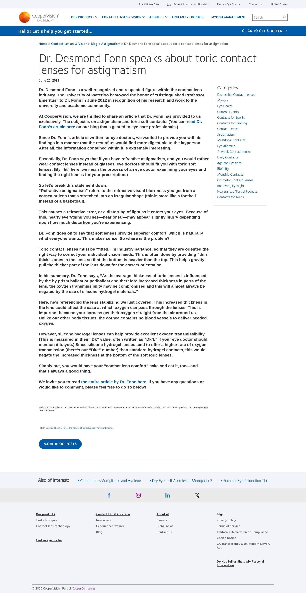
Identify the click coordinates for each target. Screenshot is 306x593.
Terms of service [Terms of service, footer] (228, 525)
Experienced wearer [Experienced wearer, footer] (110, 525)
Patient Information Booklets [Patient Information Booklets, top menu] (191, 4)
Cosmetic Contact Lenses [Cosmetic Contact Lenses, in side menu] (235, 180)
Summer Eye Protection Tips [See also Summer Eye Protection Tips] (245, 480)
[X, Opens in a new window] (197, 496)
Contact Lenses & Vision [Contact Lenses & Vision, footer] (113, 513)
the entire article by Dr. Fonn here (113, 382)
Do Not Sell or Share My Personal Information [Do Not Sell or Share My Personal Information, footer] (240, 563)
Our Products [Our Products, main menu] (82, 16)
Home (43, 43)
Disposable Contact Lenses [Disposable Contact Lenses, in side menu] (236, 94)
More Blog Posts (60, 443)
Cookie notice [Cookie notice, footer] (226, 537)
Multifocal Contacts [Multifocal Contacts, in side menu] (231, 140)
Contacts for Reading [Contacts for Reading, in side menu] (232, 123)
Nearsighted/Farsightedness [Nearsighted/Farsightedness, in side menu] (237, 191)
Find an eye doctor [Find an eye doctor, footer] (49, 540)
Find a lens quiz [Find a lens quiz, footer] (46, 519)
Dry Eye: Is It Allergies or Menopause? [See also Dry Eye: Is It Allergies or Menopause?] (182, 480)
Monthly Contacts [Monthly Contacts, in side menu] (230, 174)
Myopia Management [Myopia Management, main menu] (228, 16)
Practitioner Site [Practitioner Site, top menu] (149, 4)
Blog (94, 43)
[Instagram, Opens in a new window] (138, 496)
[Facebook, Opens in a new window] (109, 496)
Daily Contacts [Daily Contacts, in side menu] (227, 157)
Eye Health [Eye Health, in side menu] (225, 105)
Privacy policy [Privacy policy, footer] (226, 519)
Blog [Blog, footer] (99, 531)
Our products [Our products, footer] (45, 513)
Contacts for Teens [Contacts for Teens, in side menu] (230, 197)
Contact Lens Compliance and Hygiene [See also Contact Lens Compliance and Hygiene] (110, 480)
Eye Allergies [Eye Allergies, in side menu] (226, 145)
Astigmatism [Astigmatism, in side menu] (226, 134)
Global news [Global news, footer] (165, 525)
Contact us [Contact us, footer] (164, 531)
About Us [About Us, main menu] (156, 16)
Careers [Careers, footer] (162, 519)
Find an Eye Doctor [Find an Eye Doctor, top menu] (228, 4)
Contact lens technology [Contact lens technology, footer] (53, 525)
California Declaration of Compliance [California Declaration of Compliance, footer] (242, 531)
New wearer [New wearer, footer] (104, 519)
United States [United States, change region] (279, 4)
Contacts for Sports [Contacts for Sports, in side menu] (231, 117)
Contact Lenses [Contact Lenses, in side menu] (228, 128)
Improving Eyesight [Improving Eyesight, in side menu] (230, 185)
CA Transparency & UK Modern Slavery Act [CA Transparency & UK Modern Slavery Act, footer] (243, 545)
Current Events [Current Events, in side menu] (228, 111)
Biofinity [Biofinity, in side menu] (223, 168)
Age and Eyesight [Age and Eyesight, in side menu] (229, 162)
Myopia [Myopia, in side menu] (222, 100)
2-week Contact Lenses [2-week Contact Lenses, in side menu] (234, 151)
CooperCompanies (83, 588)
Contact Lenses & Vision (69, 43)
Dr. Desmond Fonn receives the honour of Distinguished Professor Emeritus (77, 427)
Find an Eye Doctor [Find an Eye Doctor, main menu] (188, 16)
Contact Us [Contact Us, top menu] (255, 4)
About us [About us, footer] (163, 513)
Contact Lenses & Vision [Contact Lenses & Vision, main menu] (121, 16)
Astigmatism (110, 43)
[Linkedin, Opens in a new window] (168, 496)
